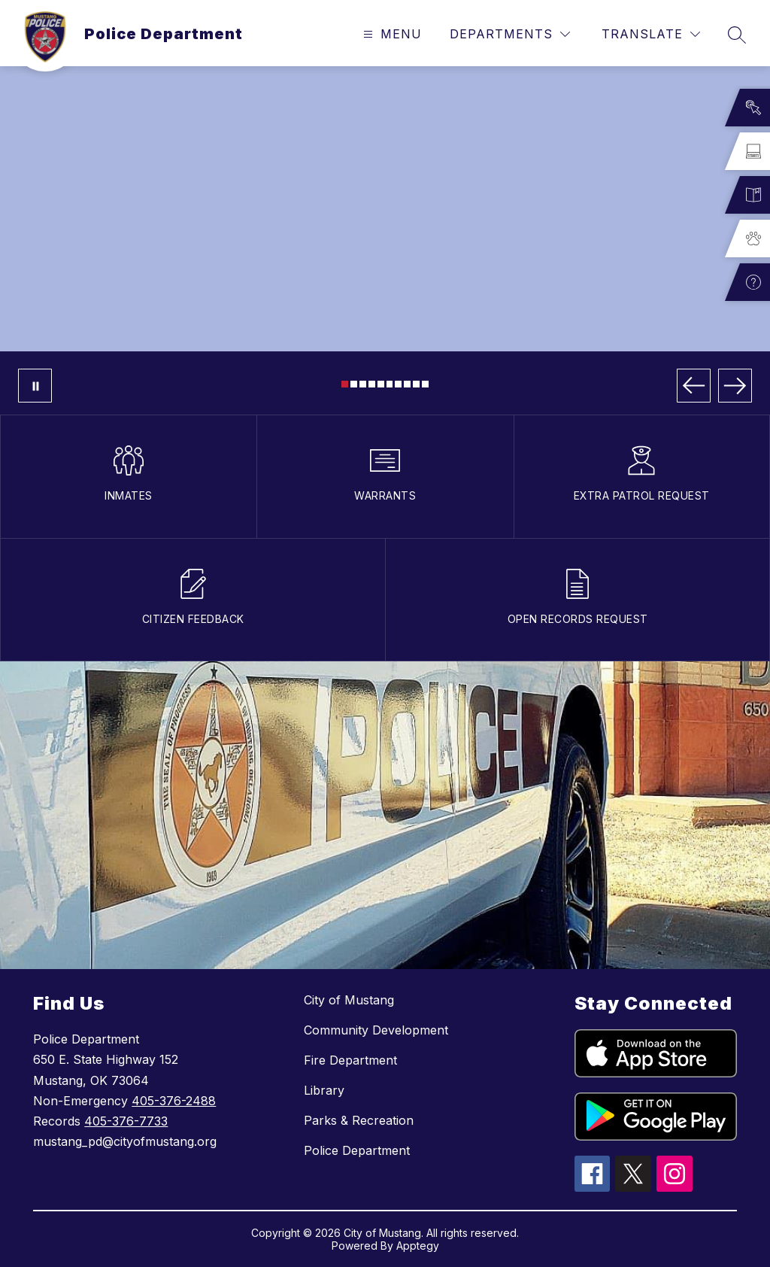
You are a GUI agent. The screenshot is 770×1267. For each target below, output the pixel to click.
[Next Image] (735, 386)
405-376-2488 (174, 1100)
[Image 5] (380, 384)
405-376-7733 (126, 1121)
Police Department (357, 1150)
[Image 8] (407, 384)
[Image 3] (362, 384)
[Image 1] (344, 384)
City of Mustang (349, 999)
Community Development (376, 1030)
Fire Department (350, 1060)
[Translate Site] (651, 34)
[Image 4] (371, 384)
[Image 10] (425, 384)
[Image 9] (416, 384)
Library (324, 1090)
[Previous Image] (694, 386)
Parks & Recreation (359, 1120)
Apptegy (417, 1245)
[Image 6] (390, 384)
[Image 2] (353, 384)
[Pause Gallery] (35, 386)
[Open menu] (390, 34)
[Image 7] (398, 384)
